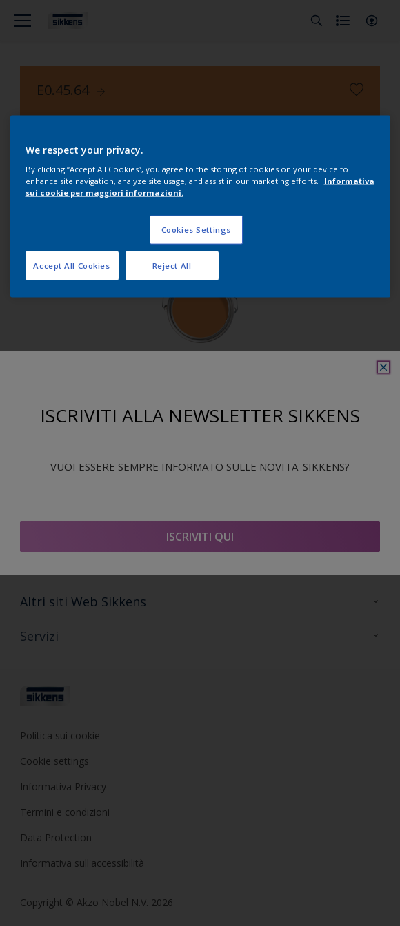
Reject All (172, 265)
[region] (200, 206)
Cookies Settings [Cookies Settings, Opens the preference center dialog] (196, 230)
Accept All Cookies (71, 265)
